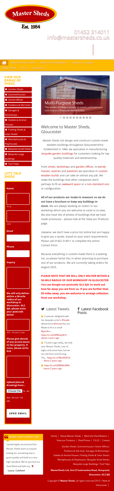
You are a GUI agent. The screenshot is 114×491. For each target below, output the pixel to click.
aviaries (56, 171)
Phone (10, 246)
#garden (45, 331)
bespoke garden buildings (57, 153)
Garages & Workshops (12, 112)
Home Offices (15, 99)
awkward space (71, 184)
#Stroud (58, 323)
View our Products (83, 62)
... (34, 466)
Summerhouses (16, 94)
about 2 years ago (50, 337)
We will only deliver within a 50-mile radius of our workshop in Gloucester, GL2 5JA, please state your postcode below (18, 304)
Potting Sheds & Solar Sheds (15, 132)
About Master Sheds (23, 62)
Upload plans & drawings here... (16, 384)
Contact (106, 440)
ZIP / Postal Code (16, 332)
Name (10, 188)
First (9, 206)
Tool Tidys (13, 163)
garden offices (84, 166)
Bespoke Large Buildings (14, 156)
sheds (51, 166)
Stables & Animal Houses (15, 122)
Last (9, 224)
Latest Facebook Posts (93, 310)
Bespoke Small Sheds (19, 149)
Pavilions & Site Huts (19, 105)
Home (54, 435)
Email (10, 231)
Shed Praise (9, 68)
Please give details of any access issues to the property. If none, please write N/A (18, 345)
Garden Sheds (15, 89)
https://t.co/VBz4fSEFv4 (58, 357)
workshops (63, 166)
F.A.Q (24, 68)
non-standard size (98, 184)
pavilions (72, 171)
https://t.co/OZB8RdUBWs (57, 365)
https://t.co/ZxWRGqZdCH (54, 334)
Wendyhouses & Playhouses (15, 141)
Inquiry (11, 262)
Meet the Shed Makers (53, 62)
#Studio (65, 320)
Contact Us (37, 68)
